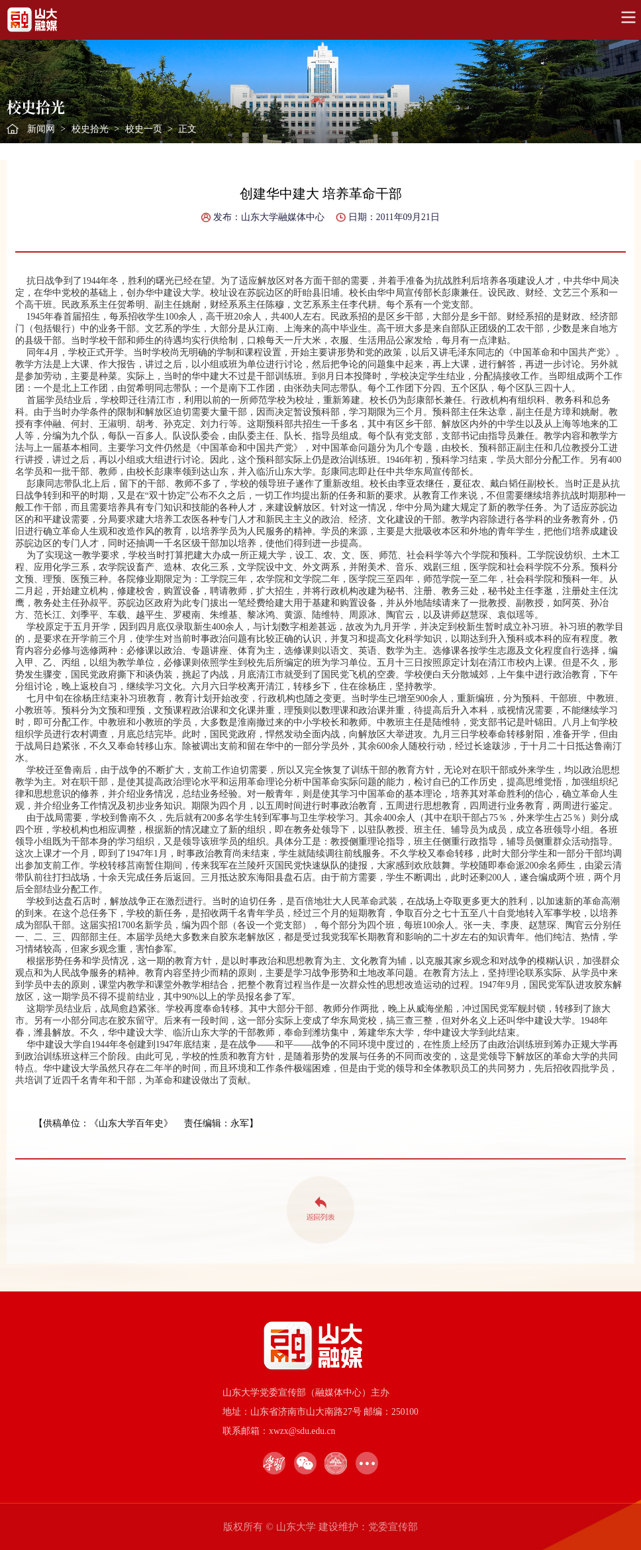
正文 (187, 129)
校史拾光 (90, 129)
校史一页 (143, 129)
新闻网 (41, 129)
